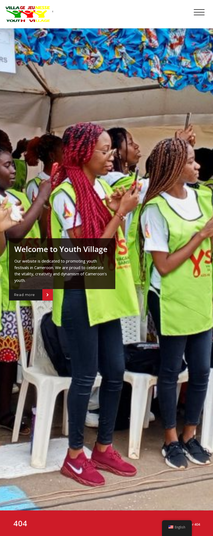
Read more (24, 295)
